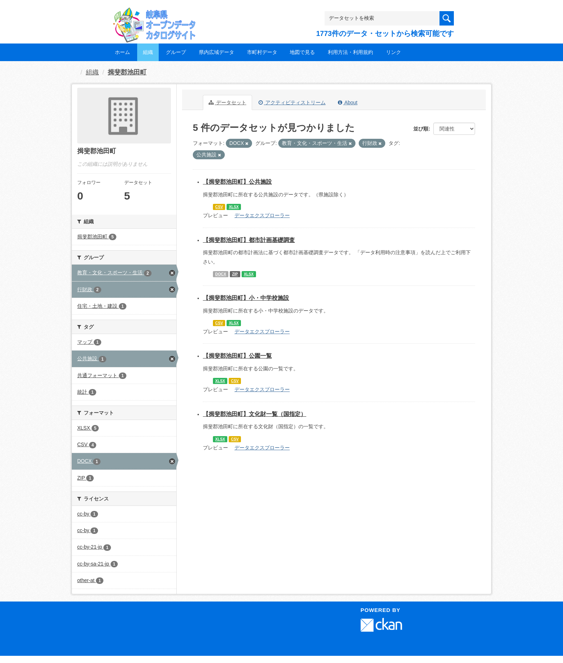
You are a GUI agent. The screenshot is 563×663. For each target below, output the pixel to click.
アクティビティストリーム (292, 102)
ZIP (235, 274)
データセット (227, 102)
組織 (148, 52)
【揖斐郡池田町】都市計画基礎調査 (249, 240)
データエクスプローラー (262, 215)
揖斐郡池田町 (127, 72)
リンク (393, 52)
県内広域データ (216, 52)
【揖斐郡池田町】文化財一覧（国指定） (254, 414)
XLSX (233, 207)
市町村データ (262, 52)
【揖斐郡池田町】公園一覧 (237, 356)
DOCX (220, 274)
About (348, 102)
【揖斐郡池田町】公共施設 (237, 182)
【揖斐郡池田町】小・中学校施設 (246, 298)
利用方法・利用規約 (350, 52)
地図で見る (302, 52)
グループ (176, 52)
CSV (219, 207)
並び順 (420, 129)
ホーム (122, 52)
